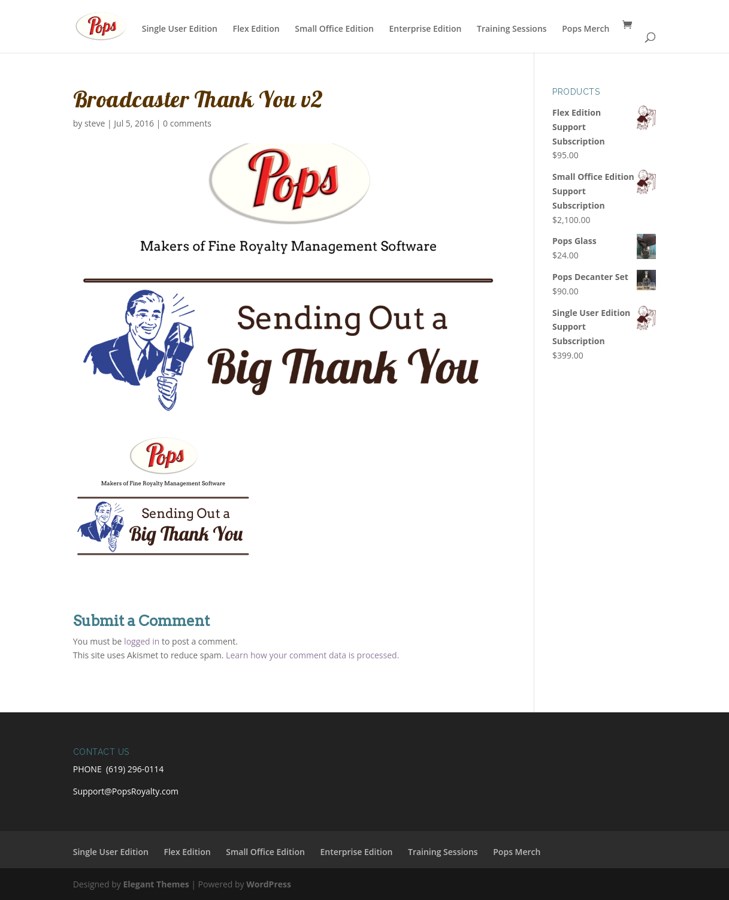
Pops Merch (585, 29)
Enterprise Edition (425, 29)
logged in (141, 641)
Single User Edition (179, 29)
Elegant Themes (156, 884)
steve (94, 123)
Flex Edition (255, 29)
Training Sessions (512, 29)
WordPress (268, 884)
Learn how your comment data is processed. (312, 655)
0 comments (187, 123)
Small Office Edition (334, 29)
